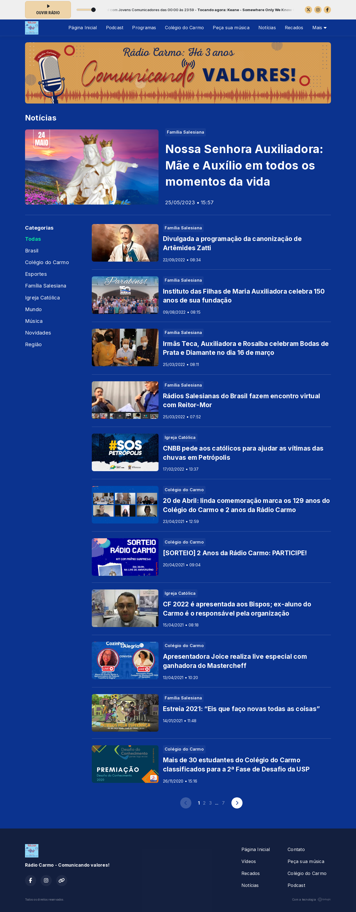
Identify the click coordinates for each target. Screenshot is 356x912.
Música (34, 321)
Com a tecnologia (311, 899)
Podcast (114, 27)
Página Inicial (82, 27)
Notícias (267, 27)
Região (33, 344)
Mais (319, 27)
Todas (33, 239)
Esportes (36, 274)
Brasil (31, 250)
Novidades (38, 333)
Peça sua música (231, 27)
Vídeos (248, 861)
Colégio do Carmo (184, 27)
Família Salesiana (45, 285)
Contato (296, 849)
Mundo (33, 309)
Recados (294, 27)
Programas (144, 27)
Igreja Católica (42, 297)
